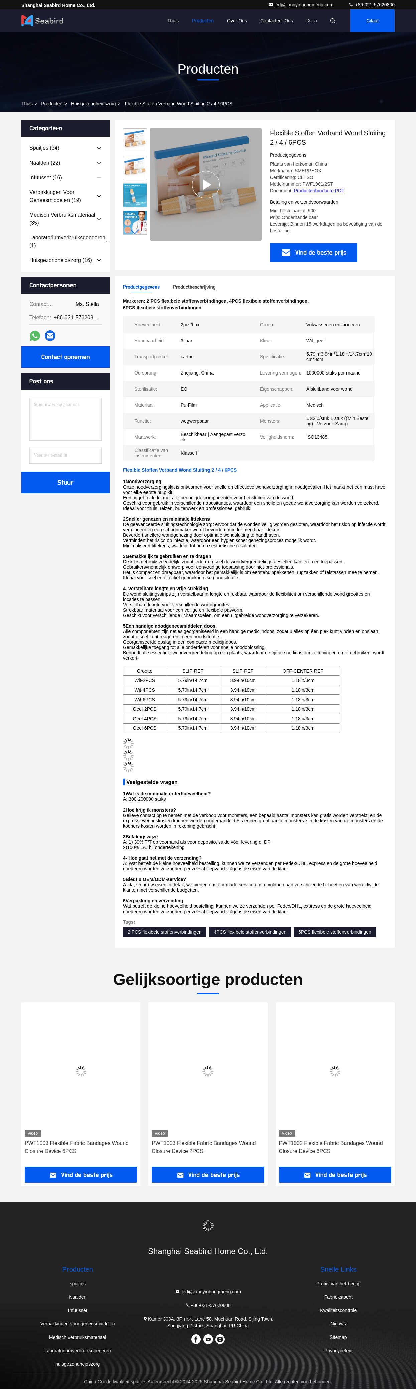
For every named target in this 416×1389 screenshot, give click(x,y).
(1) (67, 241)
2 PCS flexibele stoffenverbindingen (165, 932)
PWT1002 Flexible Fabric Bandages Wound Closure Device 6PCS (331, 1147)
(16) (45, 177)
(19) (55, 196)
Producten (203, 20)
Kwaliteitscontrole (338, 1310)
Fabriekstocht (338, 1297)
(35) (62, 219)
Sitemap (338, 1337)
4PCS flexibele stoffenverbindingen (250, 932)
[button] (135, 231)
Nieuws (338, 1323)
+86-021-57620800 (371, 4)
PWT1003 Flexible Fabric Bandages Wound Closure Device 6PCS (77, 1147)
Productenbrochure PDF (319, 190)
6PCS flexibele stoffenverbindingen (334, 932)
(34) (44, 148)
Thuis (173, 20)
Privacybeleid (338, 1350)
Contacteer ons (276, 20)
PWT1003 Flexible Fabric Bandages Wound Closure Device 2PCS (204, 1147)
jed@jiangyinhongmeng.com (301, 4)
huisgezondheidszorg (93, 103)
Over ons (237, 20)
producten (51, 103)
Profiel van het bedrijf (338, 1283)
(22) (44, 163)
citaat (372, 20)
